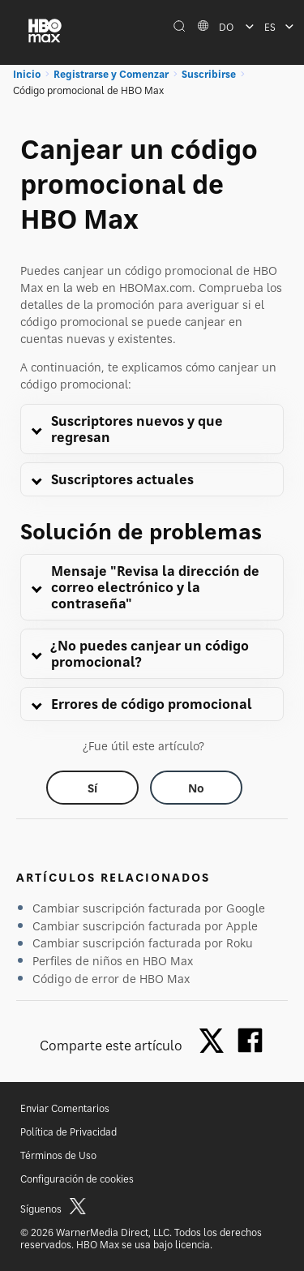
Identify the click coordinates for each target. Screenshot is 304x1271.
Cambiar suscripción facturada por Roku (142, 943)
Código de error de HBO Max (111, 978)
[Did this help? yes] (92, 788)
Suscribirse (209, 74)
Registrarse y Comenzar (111, 74)
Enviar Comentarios (64, 1108)
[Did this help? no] (196, 788)
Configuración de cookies (77, 1179)
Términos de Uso (58, 1155)
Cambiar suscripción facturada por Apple (145, 926)
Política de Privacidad (68, 1132)
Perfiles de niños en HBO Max (112, 960)
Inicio (27, 74)
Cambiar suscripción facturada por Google (148, 908)
